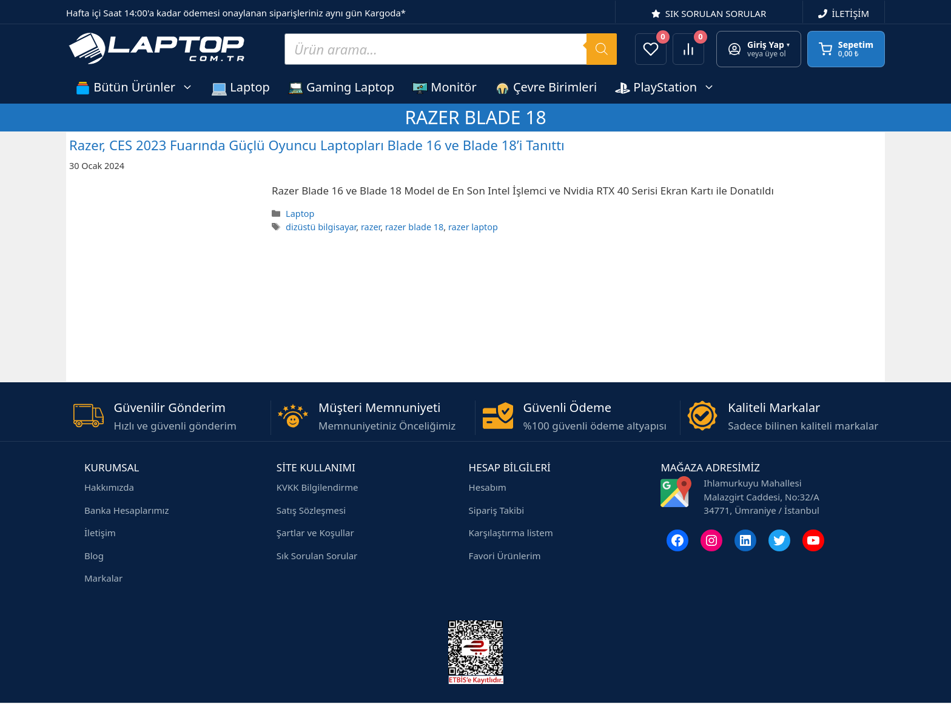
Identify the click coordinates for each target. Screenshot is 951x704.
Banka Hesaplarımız (126, 510)
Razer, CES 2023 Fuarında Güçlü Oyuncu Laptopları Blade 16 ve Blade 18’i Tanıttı (317, 145)
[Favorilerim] (651, 49)
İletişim (100, 532)
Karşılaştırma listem (511, 532)
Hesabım (487, 487)
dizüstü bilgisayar (321, 227)
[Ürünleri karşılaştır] (688, 49)
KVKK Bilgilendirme (317, 487)
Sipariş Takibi (496, 510)
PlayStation (669, 87)
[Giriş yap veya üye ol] (758, 49)
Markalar (103, 578)
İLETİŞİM (850, 13)
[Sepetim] (846, 49)
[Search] (601, 49)
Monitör (444, 87)
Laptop (241, 87)
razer (370, 227)
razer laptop (473, 227)
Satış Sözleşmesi (311, 510)
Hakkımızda (109, 487)
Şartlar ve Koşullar (315, 532)
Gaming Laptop (341, 87)
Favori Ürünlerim (505, 556)
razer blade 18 (414, 227)
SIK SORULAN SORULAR (716, 13)
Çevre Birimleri (546, 87)
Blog (94, 556)
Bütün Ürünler (139, 87)
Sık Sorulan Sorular (317, 556)
